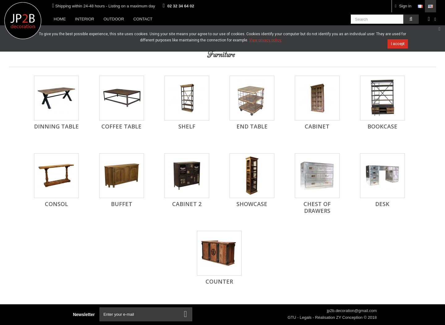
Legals (306, 317)
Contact (142, 19)
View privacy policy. (265, 40)
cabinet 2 (186, 204)
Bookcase (382, 126)
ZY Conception (350, 317)
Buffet (121, 204)
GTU (292, 317)
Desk (382, 204)
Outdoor (114, 19)
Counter (219, 281)
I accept (398, 44)
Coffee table (121, 126)
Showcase (251, 204)
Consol (56, 204)
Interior (84, 19)
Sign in (403, 6)
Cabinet (317, 126)
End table (252, 126)
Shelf (186, 126)
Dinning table (56, 126)
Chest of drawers (317, 207)
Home (60, 19)
